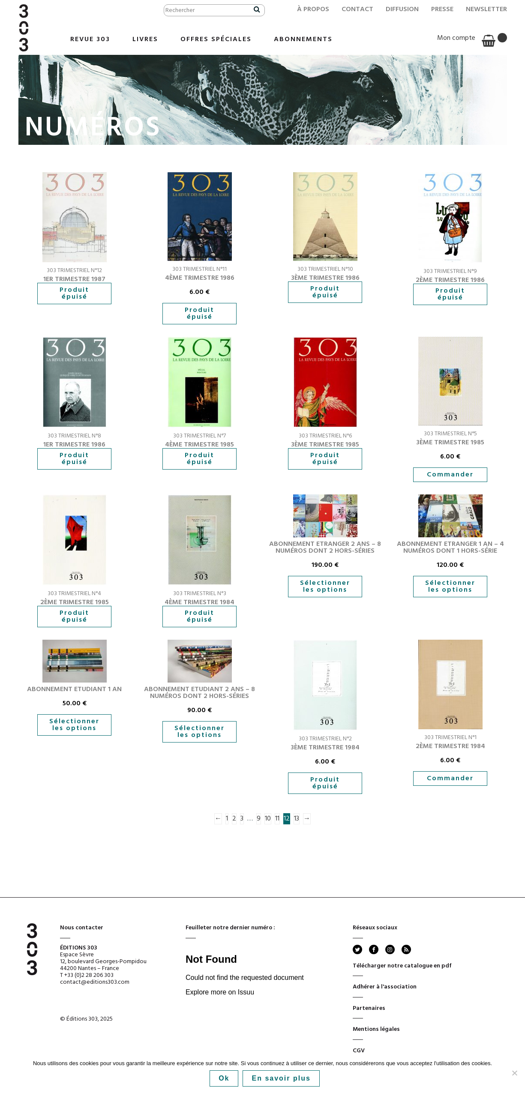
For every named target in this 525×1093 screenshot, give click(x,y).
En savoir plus (281, 1078)
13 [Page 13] (296, 818)
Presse (442, 9)
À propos (313, 9)
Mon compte (456, 38)
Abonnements (303, 39)
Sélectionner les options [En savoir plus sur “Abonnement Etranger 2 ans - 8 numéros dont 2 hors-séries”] (325, 587)
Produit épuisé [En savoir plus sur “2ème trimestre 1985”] (74, 617)
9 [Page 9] (259, 818)
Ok (224, 1078)
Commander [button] (450, 474)
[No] (514, 1073)
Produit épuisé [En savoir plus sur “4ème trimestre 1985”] (199, 459)
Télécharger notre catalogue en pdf (402, 968)
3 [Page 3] (241, 818)
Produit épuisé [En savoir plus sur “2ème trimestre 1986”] (450, 294)
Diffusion (402, 9)
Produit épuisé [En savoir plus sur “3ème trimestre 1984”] (325, 783)
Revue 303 (90, 39)
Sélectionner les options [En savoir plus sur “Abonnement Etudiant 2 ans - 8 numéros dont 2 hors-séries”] (199, 732)
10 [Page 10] (268, 818)
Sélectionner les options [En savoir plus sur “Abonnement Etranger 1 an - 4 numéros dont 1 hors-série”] (450, 587)
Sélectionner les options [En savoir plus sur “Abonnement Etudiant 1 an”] (74, 725)
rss (406, 949)
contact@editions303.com (94, 982)
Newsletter (486, 9)
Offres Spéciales (216, 39)
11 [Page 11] (277, 818)
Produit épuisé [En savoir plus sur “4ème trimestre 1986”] (199, 314)
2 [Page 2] (234, 818)
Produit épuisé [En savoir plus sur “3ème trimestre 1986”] (325, 292)
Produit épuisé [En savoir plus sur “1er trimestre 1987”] (74, 293)
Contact (357, 9)
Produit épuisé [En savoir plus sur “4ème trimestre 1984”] (199, 617)
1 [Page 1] (227, 818)
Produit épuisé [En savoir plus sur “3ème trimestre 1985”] (325, 459)
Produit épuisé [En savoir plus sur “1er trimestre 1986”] (74, 459)
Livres (145, 39)
